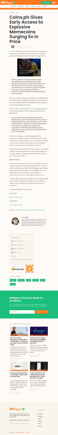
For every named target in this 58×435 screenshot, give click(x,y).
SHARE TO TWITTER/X (17, 245)
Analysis (13, 280)
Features (21, 280)
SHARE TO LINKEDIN (17, 249)
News (42, 280)
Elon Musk (32, 109)
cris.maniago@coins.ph (16, 205)
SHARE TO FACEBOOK (17, 241)
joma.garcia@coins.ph (15, 197)
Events (12, 284)
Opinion (35, 280)
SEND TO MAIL (16, 252)
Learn (28, 280)
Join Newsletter (46, 2)
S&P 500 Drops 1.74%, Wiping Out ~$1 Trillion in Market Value (29, 210)
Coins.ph (12, 51)
